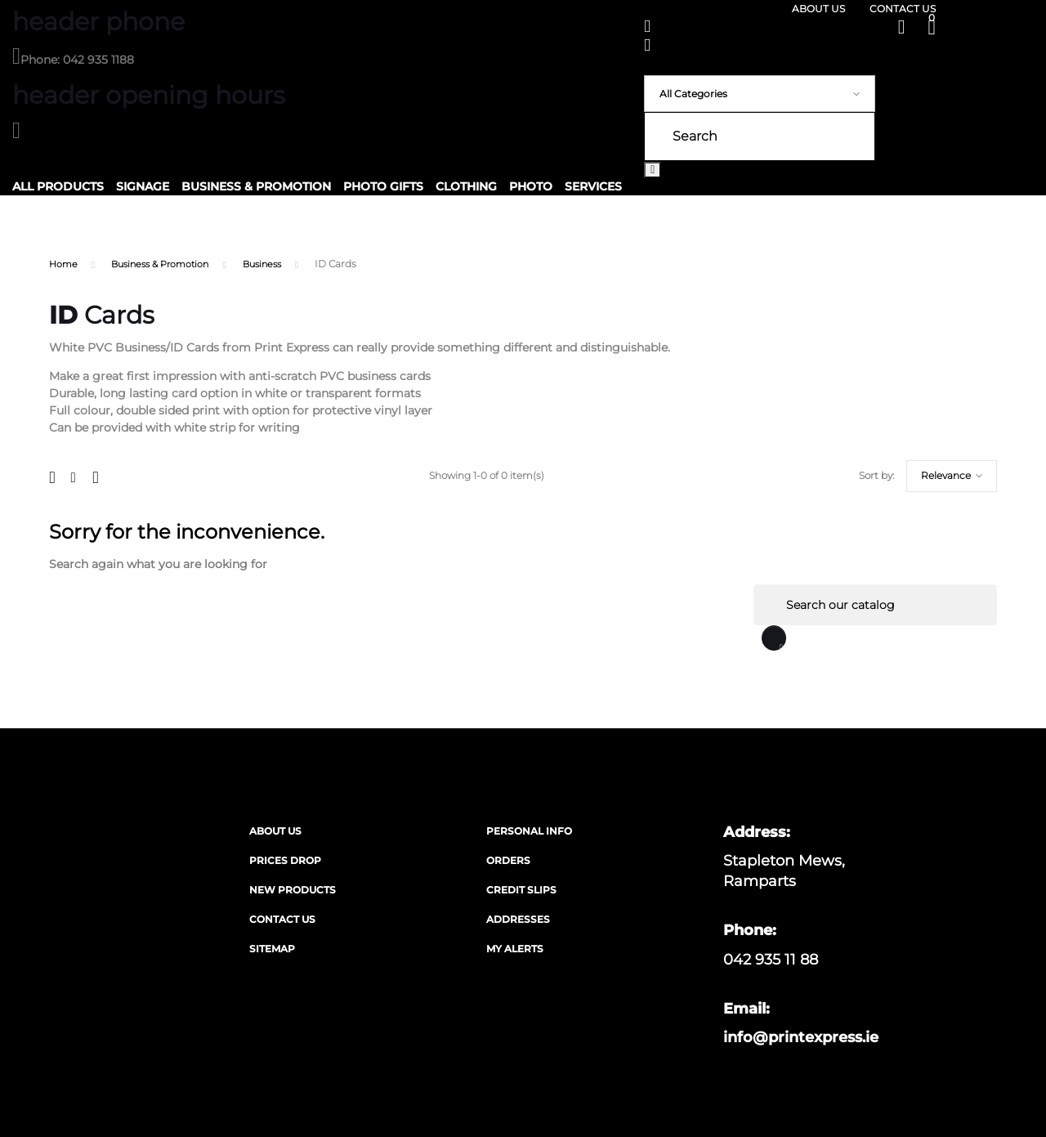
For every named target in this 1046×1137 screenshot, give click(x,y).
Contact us (902, 8)
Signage (142, 186)
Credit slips (521, 892)
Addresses (518, 921)
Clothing (466, 186)
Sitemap (272, 951)
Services (593, 186)
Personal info (529, 833)
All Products (58, 186)
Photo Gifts (383, 186)
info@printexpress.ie (800, 1040)
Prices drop (285, 863)
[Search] (874, 605)
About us (818, 8)
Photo (530, 186)
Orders (508, 863)
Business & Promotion (256, 186)
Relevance (874, 476)
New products (292, 892)
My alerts (514, 951)
